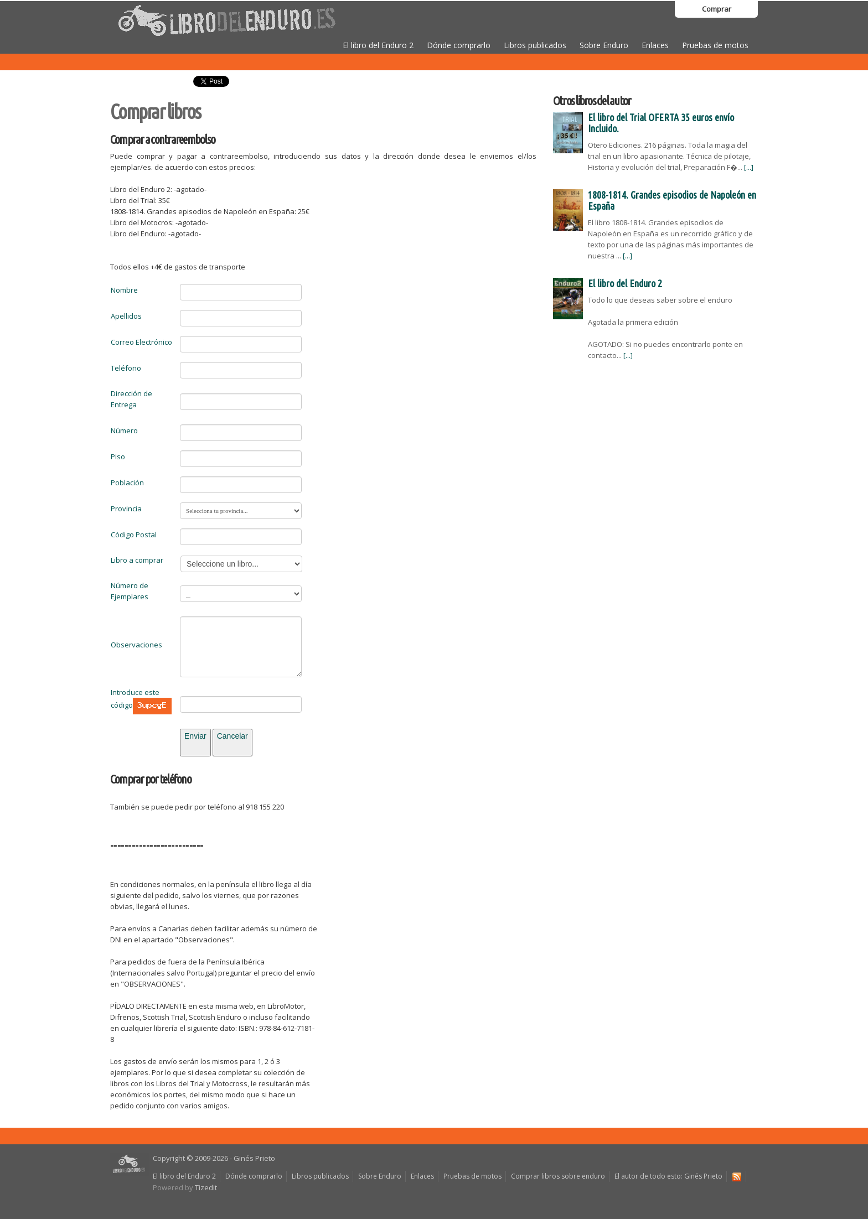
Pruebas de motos (715, 45)
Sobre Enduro (604, 45)
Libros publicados (535, 45)
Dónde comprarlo (458, 45)
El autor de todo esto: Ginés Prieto (668, 1176)
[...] (748, 167)
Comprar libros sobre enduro (558, 1176)
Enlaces (655, 45)
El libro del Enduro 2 (378, 45)
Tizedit (206, 1187)
